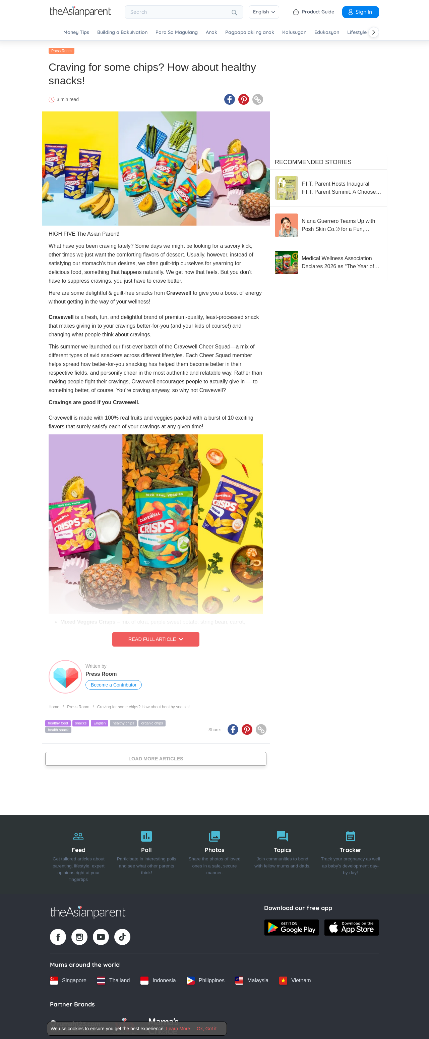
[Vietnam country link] (295, 979)
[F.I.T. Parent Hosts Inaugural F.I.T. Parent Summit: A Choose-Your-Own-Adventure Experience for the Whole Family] (328, 186)
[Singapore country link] (68, 979)
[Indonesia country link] (158, 979)
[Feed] (79, 853)
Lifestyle (357, 32)
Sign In (359, 11)
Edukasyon (326, 32)
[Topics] (282, 853)
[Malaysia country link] (251, 979)
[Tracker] (350, 853)
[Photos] (215, 853)
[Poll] (147, 853)
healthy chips (123, 722)
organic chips (152, 722)
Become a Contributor (113, 684)
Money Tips (76, 32)
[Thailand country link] (113, 979)
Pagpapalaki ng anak (249, 32)
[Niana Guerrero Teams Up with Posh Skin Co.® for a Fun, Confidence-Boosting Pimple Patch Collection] (328, 224)
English (264, 12)
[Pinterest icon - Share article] (243, 98)
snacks (80, 722)
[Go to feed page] (80, 14)
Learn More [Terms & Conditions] (178, 1028)
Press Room (61, 49)
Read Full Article (155, 638)
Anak (211, 32)
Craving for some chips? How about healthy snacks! (143, 705)
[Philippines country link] (206, 979)
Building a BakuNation (122, 32)
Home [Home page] (54, 705)
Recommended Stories (313, 160)
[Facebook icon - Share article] (229, 98)
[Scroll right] (373, 32)
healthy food (58, 722)
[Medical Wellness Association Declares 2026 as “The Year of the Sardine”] (328, 261)
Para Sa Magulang (177, 32)
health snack (58, 728)
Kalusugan (294, 32)
